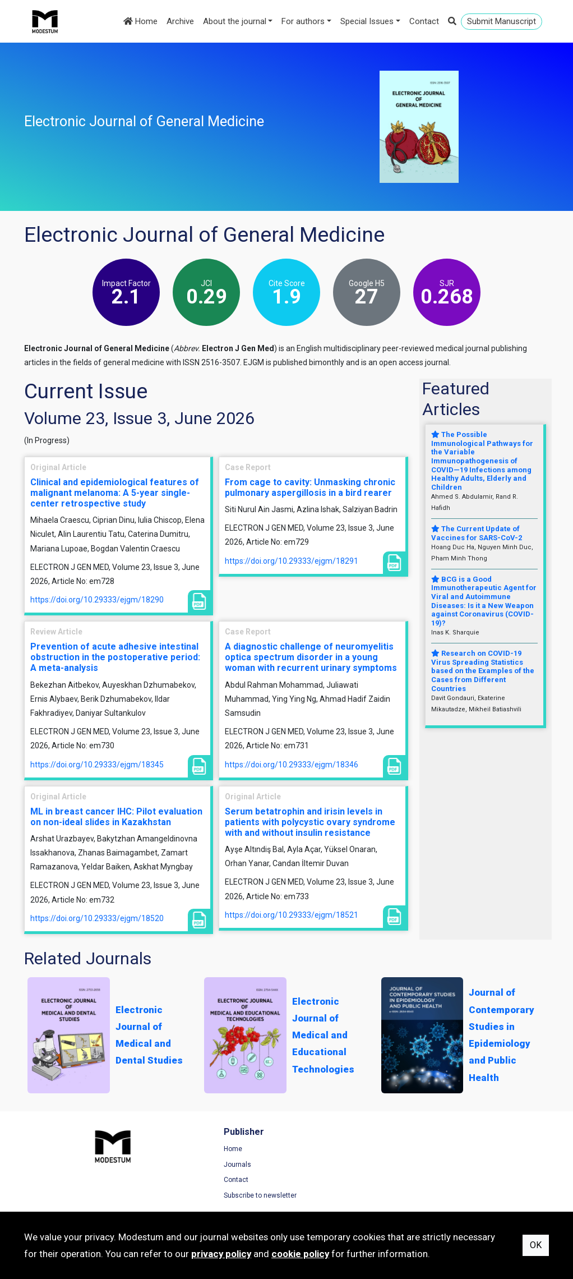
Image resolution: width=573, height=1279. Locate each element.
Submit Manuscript (501, 21)
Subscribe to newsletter (197, 1197)
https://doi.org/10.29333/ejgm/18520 (97, 918)
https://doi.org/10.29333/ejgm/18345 (97, 764)
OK (536, 1245)
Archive (180, 21)
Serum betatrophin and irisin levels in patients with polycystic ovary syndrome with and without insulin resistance (310, 822)
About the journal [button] (234, 21)
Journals (174, 1166)
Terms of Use (455, 1150)
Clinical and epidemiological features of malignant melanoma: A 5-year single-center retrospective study (114, 493)
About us (311, 1181)
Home (140, 21)
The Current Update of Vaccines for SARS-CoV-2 (476, 533)
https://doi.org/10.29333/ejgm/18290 (97, 599)
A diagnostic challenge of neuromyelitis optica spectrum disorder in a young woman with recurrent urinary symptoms (311, 657)
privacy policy (221, 1253)
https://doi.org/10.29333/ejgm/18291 (291, 560)
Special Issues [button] (367, 21)
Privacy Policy (456, 1166)
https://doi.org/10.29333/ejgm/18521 (291, 914)
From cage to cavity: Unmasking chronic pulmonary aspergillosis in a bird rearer (310, 487)
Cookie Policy (455, 1181)
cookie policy (300, 1253)
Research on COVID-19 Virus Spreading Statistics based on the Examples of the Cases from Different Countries (482, 670)
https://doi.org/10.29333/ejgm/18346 (291, 764)
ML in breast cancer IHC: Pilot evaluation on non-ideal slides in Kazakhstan (116, 816)
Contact (424, 21)
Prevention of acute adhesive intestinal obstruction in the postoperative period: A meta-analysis (115, 657)
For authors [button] (303, 21)
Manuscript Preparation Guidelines (351, 1197)
